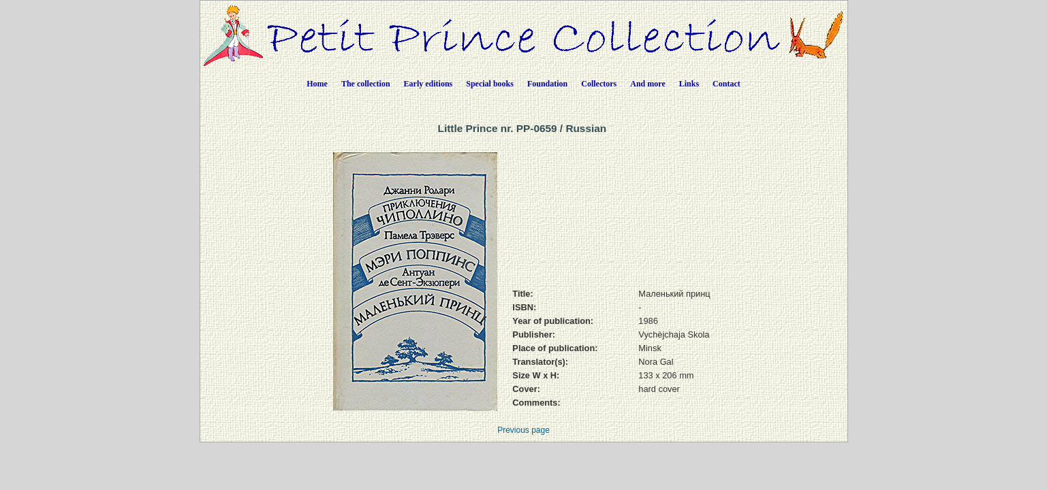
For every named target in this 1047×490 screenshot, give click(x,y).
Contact (726, 83)
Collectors (598, 83)
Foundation (547, 83)
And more (647, 83)
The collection (365, 83)
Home (317, 83)
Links (689, 83)
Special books (490, 83)
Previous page (523, 430)
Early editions (428, 83)
